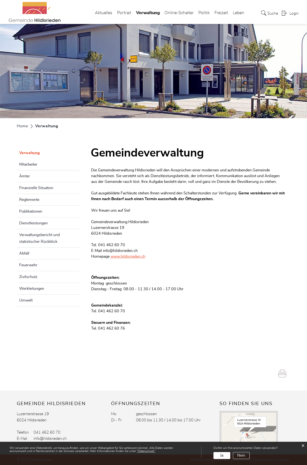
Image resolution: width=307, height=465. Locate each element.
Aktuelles (103, 13)
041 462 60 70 (47, 432)
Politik (204, 13)
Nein (241, 455)
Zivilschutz (28, 277)
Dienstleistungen (33, 223)
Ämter (24, 176)
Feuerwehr (28, 265)
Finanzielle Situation (36, 188)
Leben (238, 13)
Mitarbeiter (28, 164)
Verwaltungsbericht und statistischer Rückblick (39, 238)
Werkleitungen (31, 289)
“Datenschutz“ (146, 451)
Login (294, 13)
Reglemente (29, 200)
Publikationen (30, 211)
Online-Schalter (179, 13)
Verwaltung (148, 11)
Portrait (124, 13)
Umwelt (26, 300)
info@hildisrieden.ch (120, 251)
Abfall (24, 253)
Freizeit (221, 13)
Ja (221, 455)
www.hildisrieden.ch (128, 256)
